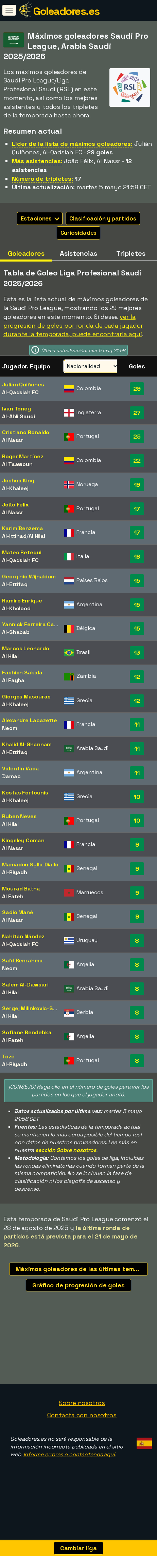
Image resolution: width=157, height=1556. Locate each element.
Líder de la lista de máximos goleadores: (72, 144)
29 (137, 388)
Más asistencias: (37, 161)
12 (137, 676)
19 (137, 484)
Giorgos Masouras (26, 696)
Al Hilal (37, 536)
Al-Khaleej (15, 488)
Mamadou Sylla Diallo (30, 864)
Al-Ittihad (14, 536)
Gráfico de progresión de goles (78, 1285)
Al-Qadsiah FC (20, 392)
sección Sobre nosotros (65, 1150)
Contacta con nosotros (82, 1448)
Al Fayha (13, 680)
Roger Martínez (22, 456)
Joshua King (18, 480)
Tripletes (130, 253)
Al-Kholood (16, 608)
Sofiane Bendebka (26, 1032)
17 (137, 509)
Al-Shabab (16, 632)
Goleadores (26, 253)
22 (137, 460)
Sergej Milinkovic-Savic (33, 1008)
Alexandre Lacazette (29, 720)
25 (137, 436)
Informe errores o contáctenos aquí (69, 1487)
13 (137, 652)
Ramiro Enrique (22, 600)
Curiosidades (78, 232)
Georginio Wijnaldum (29, 576)
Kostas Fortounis (25, 792)
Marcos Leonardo (25, 648)
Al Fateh (12, 896)
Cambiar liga (78, 1548)
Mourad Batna (21, 888)
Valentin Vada (20, 768)
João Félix (15, 504)
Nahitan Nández (23, 936)
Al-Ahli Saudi (18, 416)
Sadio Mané (17, 912)
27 (137, 413)
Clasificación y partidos (102, 218)
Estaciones (40, 218)
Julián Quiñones (23, 384)
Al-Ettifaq (15, 584)
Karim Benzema (22, 528)
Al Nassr (12, 440)
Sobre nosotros (82, 1436)
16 (137, 556)
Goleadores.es (66, 11)
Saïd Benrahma (22, 960)
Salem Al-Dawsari (25, 984)
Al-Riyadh (14, 872)
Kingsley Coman (23, 840)
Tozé (8, 1056)
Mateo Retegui (21, 552)
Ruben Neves (19, 816)
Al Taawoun (17, 464)
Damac (11, 776)
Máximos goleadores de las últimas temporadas (82, 1269)
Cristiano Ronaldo (25, 432)
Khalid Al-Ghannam (27, 744)
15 (137, 580)
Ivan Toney (16, 408)
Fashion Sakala (22, 672)
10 (137, 797)
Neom (9, 728)
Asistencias (78, 253)
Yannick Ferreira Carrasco (37, 624)
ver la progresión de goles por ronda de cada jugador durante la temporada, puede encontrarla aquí (73, 325)
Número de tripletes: (42, 179)
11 (137, 724)
